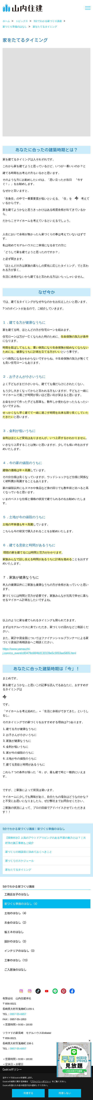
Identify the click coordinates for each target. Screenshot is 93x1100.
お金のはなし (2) (15, 922)
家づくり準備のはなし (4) (21, 903)
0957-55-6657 (18, 1014)
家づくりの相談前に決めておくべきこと (28, 851)
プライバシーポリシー (40, 1081)
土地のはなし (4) (15, 913)
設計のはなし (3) (15, 941)
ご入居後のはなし (15, 969)
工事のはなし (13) (16, 960)
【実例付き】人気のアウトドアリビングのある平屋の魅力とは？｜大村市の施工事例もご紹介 (45, 840)
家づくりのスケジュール (19, 860)
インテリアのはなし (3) (19, 950)
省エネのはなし (14, 932)
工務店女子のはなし (16, 894)
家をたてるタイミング (18, 869)
